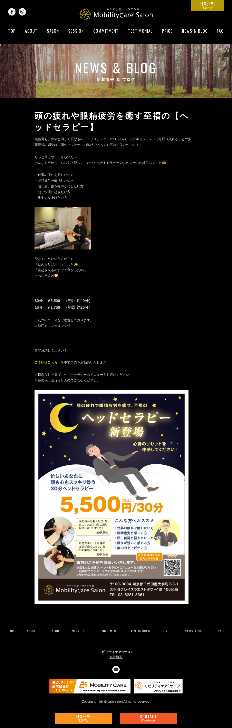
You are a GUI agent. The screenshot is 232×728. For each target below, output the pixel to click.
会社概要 (116, 657)
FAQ (220, 34)
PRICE (167, 34)
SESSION (76, 34)
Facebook (12, 12)
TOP (12, 34)
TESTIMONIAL (140, 34)
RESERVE (207, 5)
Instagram (22, 12)
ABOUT (31, 34)
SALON (53, 34)
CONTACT (148, 717)
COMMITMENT (106, 34)
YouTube (116, 669)
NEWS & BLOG (195, 34)
